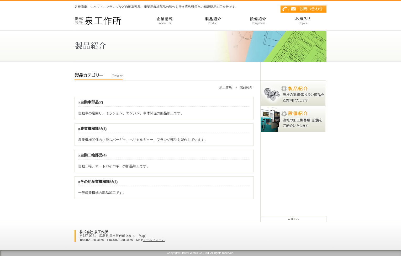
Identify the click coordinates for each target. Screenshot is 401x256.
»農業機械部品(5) (92, 129)
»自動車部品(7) (90, 102)
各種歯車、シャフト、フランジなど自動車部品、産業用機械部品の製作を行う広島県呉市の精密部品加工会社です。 (156, 7)
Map (142, 236)
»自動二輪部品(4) (92, 155)
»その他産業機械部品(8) (98, 182)
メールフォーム (154, 240)
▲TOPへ (293, 219)
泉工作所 (225, 87)
